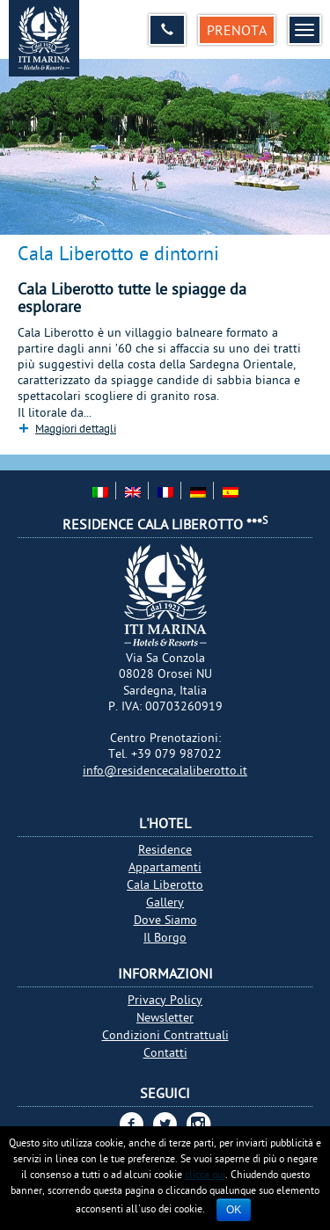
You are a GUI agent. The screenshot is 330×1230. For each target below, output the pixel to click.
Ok (233, 1210)
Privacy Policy (165, 1000)
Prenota (237, 30)
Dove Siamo (165, 920)
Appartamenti (165, 867)
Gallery (165, 902)
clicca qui (205, 1174)
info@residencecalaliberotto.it (165, 770)
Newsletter (165, 1017)
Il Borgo (165, 937)
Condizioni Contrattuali (165, 1035)
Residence (165, 849)
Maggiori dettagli (75, 428)
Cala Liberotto (165, 884)
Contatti (165, 1052)
